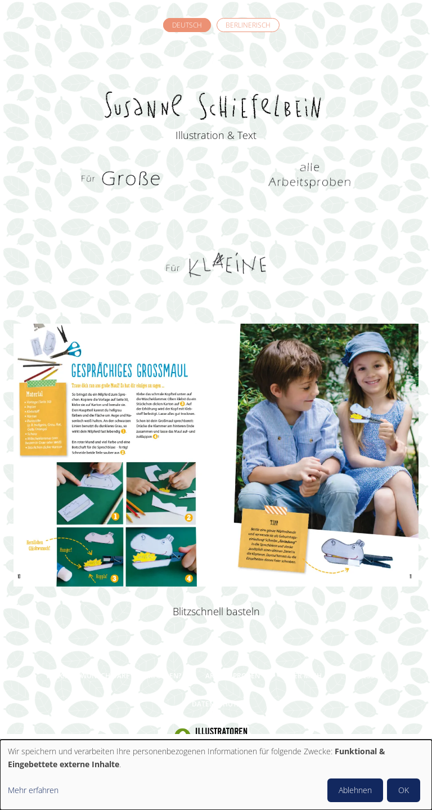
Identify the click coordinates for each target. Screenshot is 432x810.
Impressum (366, 676)
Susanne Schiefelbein (216, 85)
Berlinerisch (248, 25)
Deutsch (187, 25)
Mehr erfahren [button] (33, 790)
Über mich (303, 676)
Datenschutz (216, 704)
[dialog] (216, 775)
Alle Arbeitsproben (310, 180)
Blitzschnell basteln (216, 611)
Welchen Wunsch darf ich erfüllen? (113, 676)
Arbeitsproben (232, 676)
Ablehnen (355, 790)
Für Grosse (122, 180)
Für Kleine (216, 264)
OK (403, 790)
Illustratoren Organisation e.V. (216, 736)
